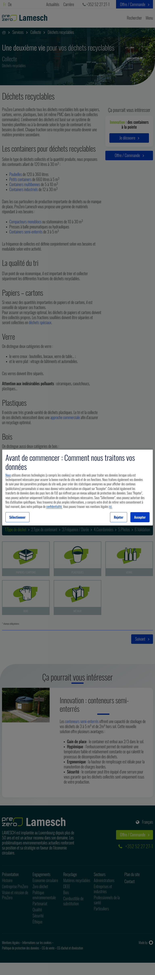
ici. (110, 506)
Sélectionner (17, 517)
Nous (8, 475)
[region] (77, 487)
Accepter (140, 517)
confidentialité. (54, 506)
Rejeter (118, 517)
